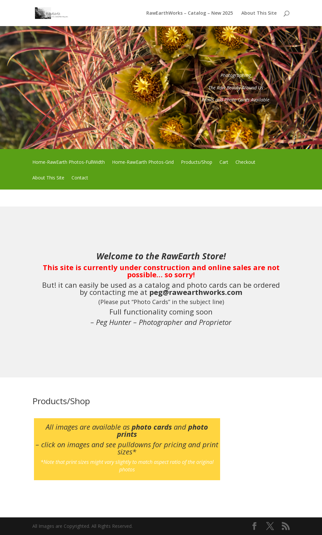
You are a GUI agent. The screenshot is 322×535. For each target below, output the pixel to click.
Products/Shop (196, 162)
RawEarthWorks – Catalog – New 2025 (189, 13)
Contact (80, 178)
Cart (223, 162)
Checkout (245, 162)
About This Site (259, 13)
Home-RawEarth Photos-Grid (143, 162)
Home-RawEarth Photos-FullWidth (68, 162)
